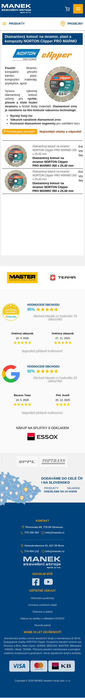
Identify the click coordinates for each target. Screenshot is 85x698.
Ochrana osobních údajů (42, 605)
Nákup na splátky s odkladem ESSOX (42, 618)
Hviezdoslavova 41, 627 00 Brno (42, 545)
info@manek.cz (52, 532)
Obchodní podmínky (42, 598)
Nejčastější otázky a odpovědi (60, 131)
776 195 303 (30, 532)
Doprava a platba (43, 611)
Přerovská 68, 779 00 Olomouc (42, 527)
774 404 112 (30, 551)
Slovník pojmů (42, 625)
